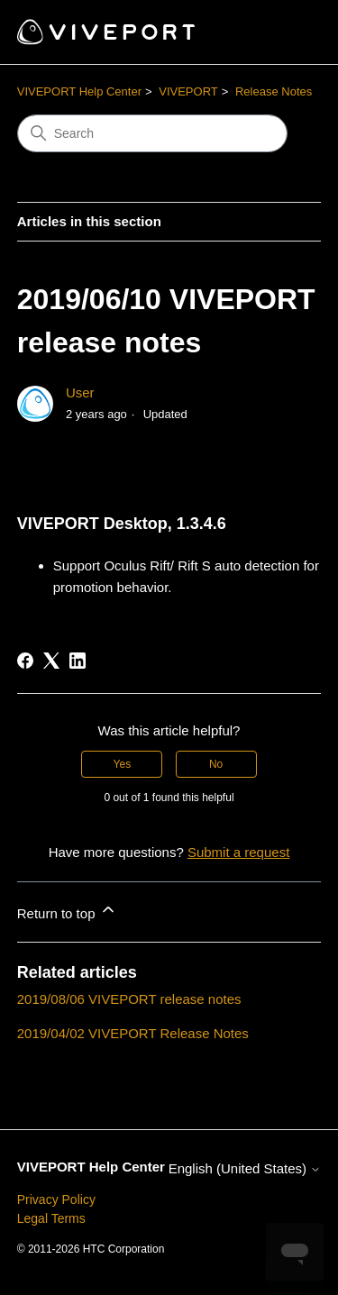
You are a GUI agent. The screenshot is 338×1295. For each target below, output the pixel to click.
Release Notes (273, 91)
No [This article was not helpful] (216, 764)
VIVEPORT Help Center (79, 91)
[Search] (152, 133)
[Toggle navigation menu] (289, 32)
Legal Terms (51, 1218)
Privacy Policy (56, 1199)
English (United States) (245, 1168)
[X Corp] (51, 660)
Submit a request (238, 852)
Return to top (67, 910)
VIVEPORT (188, 91)
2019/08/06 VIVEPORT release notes (129, 999)
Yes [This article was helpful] (123, 764)
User (80, 392)
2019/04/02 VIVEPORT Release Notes (133, 1033)
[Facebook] (25, 660)
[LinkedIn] (77, 660)
